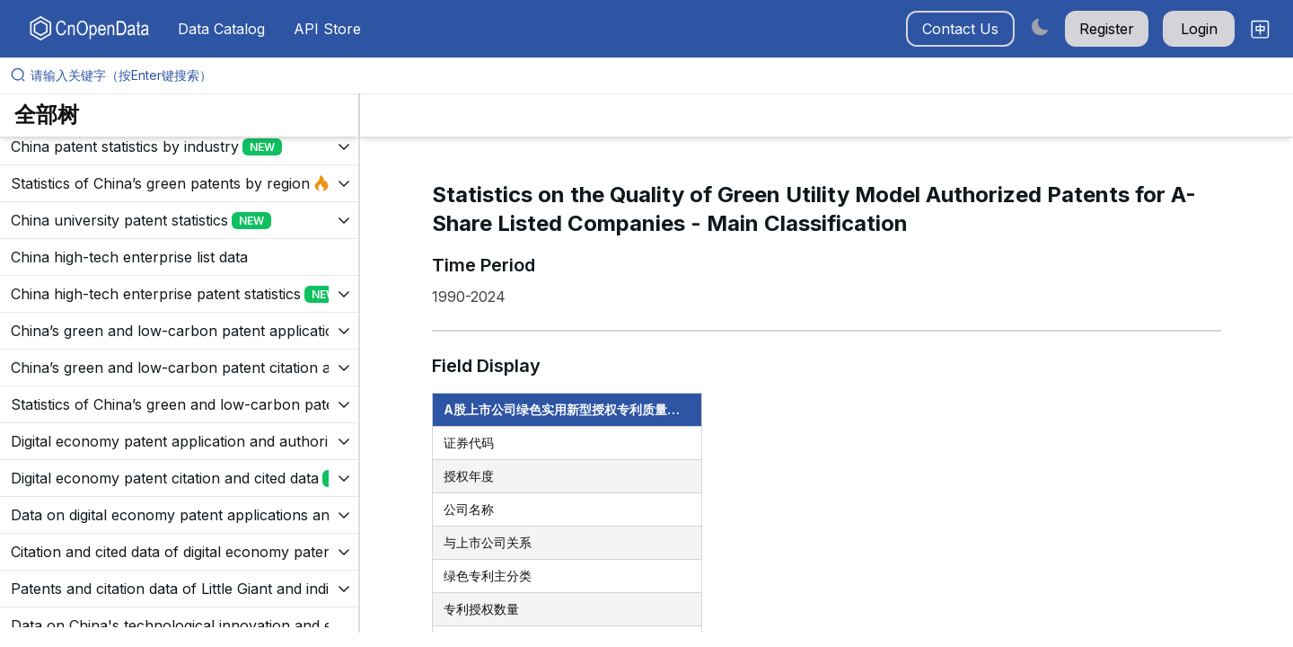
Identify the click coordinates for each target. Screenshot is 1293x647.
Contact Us (960, 29)
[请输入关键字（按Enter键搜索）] (653, 75)
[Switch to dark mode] (1040, 26)
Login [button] (1199, 29)
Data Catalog (221, 29)
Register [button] (1106, 29)
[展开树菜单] (179, 146)
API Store (327, 29)
